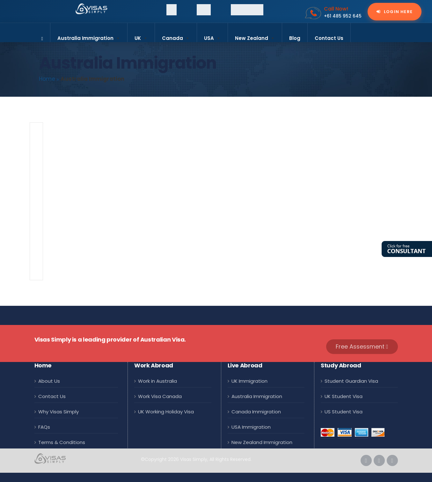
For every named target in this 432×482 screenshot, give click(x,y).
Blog (294, 38)
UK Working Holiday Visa (166, 411)
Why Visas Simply (58, 411)
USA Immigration (251, 426)
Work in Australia (157, 381)
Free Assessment (362, 346)
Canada (176, 35)
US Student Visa (343, 411)
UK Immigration (249, 381)
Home (47, 79)
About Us (49, 381)
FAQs (44, 426)
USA (212, 35)
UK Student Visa (343, 396)
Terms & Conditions (61, 441)
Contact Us (329, 38)
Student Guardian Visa (351, 381)
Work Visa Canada (160, 396)
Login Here (398, 12)
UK (141, 35)
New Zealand (255, 35)
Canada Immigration (256, 411)
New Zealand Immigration (261, 441)
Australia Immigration (88, 35)
